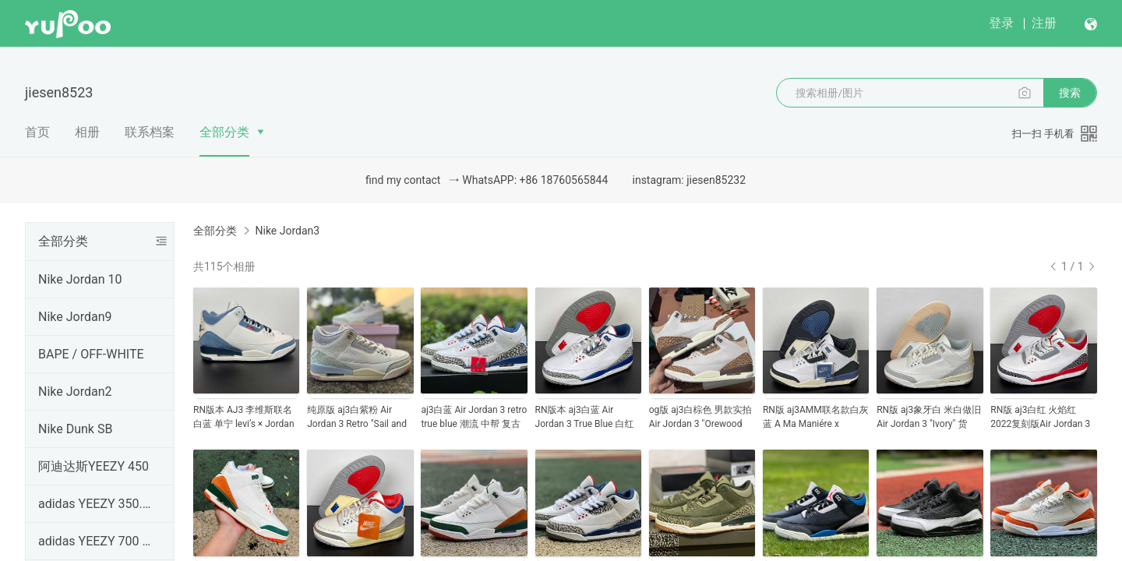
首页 (37, 132)
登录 (1001, 23)
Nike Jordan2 (75, 391)
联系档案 (150, 132)
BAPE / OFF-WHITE (91, 354)
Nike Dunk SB (75, 429)
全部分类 (224, 132)
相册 (87, 132)
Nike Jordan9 (75, 316)
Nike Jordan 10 (80, 279)
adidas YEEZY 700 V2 (96, 541)
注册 (1044, 23)
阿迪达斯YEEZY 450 (93, 466)
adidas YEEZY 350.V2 (96, 503)
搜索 (1070, 92)
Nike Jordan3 (287, 230)
